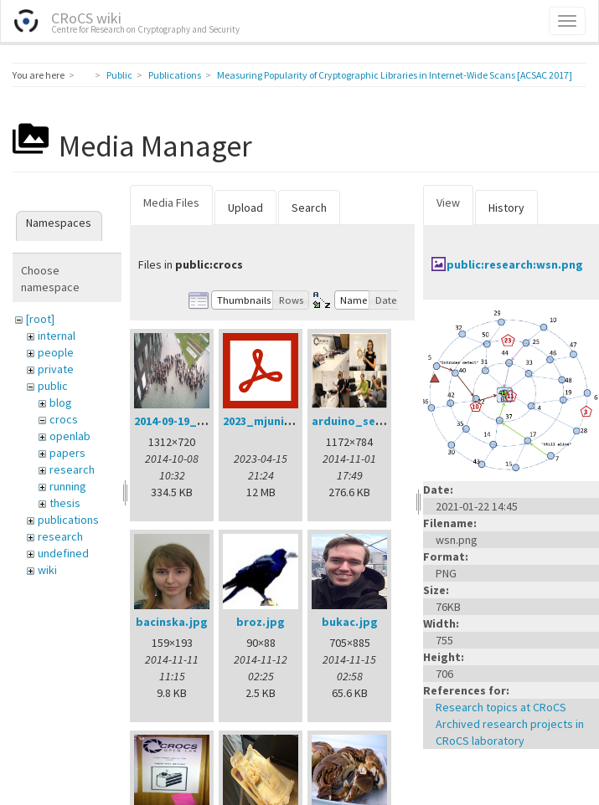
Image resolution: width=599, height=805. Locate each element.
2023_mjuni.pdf (265, 420)
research (72, 469)
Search (309, 207)
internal (56, 335)
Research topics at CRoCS (501, 707)
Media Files (171, 202)
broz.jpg (260, 621)
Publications (174, 75)
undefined (63, 553)
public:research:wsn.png (515, 264)
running (67, 486)
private (56, 369)
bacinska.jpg (172, 621)
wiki (47, 569)
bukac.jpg (350, 621)
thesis (64, 502)
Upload (245, 207)
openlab (69, 436)
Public (119, 75)
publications (68, 519)
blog (60, 402)
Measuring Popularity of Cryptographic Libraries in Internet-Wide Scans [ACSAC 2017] (394, 75)
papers (67, 452)
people (56, 352)
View (448, 202)
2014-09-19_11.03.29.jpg (197, 420)
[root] (40, 318)
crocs (63, 419)
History (506, 207)
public (53, 385)
